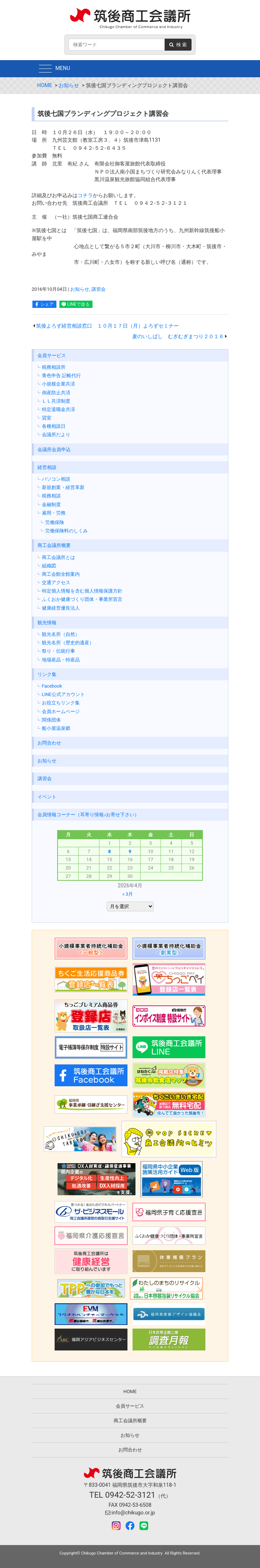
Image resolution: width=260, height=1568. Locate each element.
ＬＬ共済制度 (56, 401)
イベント (47, 796)
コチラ (85, 195)
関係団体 (51, 720)
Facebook (52, 686)
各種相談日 (54, 426)
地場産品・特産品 (61, 659)
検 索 (178, 44)
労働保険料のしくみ (66, 530)
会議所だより (56, 434)
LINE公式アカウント (63, 694)
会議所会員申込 (54, 449)
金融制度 (51, 504)
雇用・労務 (54, 513)
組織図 (49, 565)
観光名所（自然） (61, 634)
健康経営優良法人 (61, 608)
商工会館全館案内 (61, 574)
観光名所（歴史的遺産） (68, 642)
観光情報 (47, 622)
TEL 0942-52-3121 (122, 1494)
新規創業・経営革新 (63, 487)
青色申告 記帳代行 (61, 375)
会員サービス (52, 355)
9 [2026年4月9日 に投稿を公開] (130, 851)
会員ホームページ (61, 711)
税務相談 (51, 495)
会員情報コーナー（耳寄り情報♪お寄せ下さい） (88, 814)
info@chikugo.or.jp (130, 1513)
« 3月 (127, 894)
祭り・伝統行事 (58, 651)
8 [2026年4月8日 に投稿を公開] (109, 851)
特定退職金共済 (58, 409)
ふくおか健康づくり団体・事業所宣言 (82, 599)
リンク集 (47, 674)
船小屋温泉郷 (56, 728)
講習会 (98, 289)
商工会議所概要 (54, 545)
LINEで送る (78, 304)
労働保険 (54, 522)
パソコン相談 (56, 479)
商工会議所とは (58, 557)
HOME (44, 85)
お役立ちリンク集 (61, 702)
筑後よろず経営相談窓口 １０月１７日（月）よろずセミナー (107, 326)
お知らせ (69, 85)
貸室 (46, 418)
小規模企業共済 (58, 384)
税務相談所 (54, 367)
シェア (47, 304)
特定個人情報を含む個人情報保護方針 (82, 591)
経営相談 (47, 467)
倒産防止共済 (56, 392)
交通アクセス (56, 582)
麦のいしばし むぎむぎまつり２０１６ (178, 336)
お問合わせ (49, 743)
